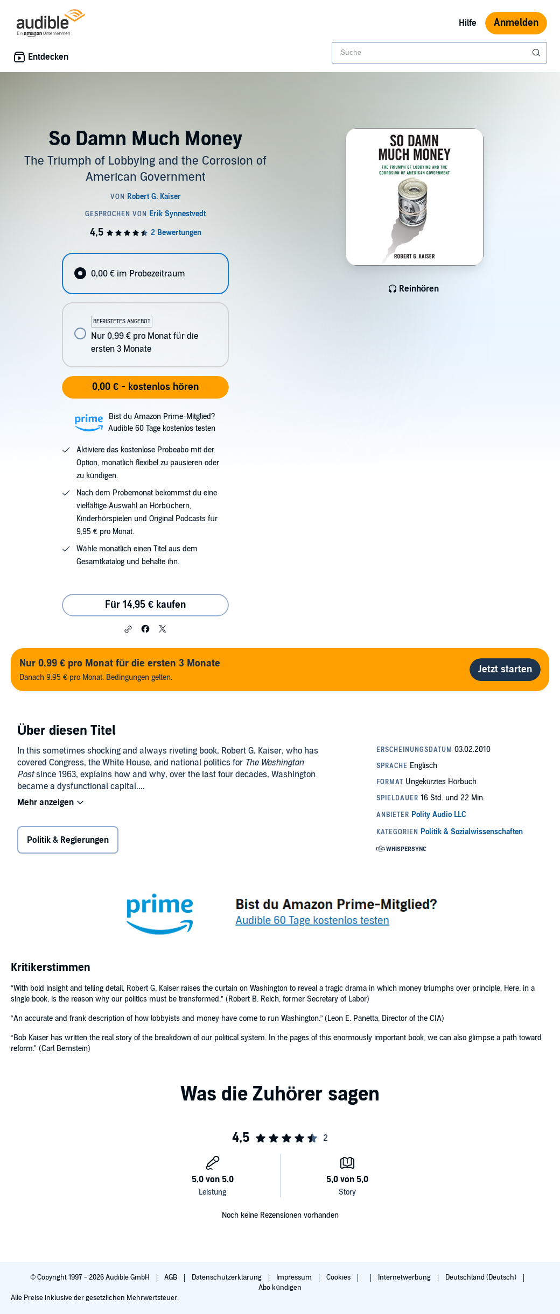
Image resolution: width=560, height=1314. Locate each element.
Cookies (339, 1277)
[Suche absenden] (537, 52)
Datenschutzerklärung (227, 1277)
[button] (128, 629)
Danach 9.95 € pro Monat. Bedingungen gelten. (119, 669)
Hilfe (468, 23)
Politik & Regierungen (68, 840)
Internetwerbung (405, 1277)
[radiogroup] (145, 310)
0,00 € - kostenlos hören (145, 387)
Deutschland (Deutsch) (481, 1277)
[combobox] (439, 52)
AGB (171, 1277)
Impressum (294, 1277)
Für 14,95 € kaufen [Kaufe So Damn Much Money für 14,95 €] (145, 604)
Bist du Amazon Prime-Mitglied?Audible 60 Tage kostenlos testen (161, 422)
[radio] (145, 273)
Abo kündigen (279, 1287)
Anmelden (516, 23)
